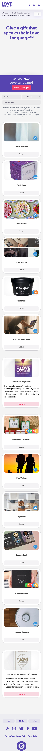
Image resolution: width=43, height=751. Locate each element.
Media (21, 721)
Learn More (26, 15)
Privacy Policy (21, 736)
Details (21, 154)
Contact (34, 721)
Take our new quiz (21, 87)
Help (8, 721)
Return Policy (33, 736)
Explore (21, 404)
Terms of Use (10, 736)
